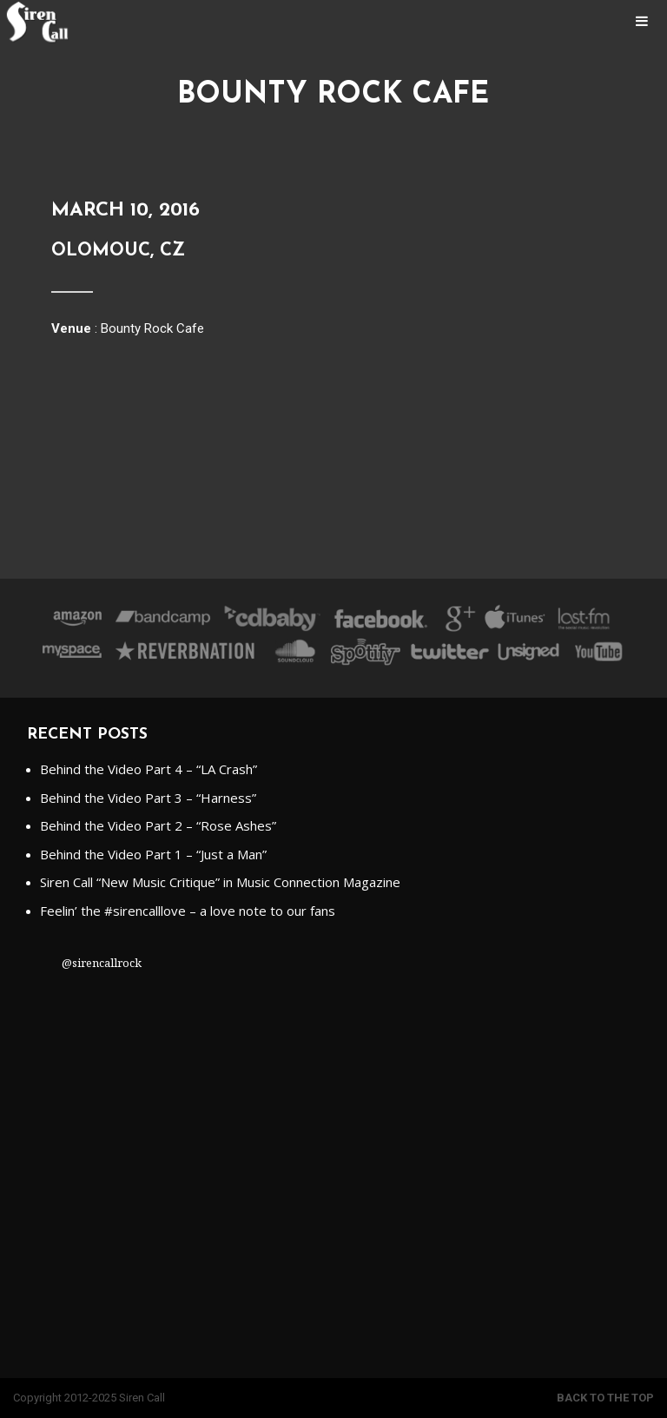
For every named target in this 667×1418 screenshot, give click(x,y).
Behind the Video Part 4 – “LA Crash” (148, 769)
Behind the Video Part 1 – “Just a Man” (153, 854)
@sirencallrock (102, 963)
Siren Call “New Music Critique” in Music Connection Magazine (220, 882)
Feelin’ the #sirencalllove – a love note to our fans (187, 910)
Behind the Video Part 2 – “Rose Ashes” (158, 825)
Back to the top (605, 1397)
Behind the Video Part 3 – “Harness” (148, 797)
